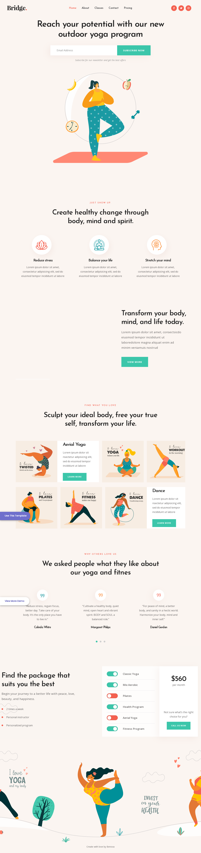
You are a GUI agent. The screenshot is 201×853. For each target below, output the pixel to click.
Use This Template (16, 515)
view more (134, 361)
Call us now (178, 725)
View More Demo (14, 601)
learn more (75, 476)
